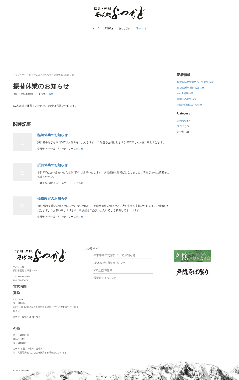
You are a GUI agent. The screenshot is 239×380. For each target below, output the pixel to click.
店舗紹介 (108, 28)
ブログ (180, 126)
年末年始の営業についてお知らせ (195, 82)
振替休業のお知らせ (52, 165)
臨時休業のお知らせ (52, 135)
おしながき (124, 28)
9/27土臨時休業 (185, 93)
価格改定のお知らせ (52, 198)
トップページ (20, 74)
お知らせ (47, 74)
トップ (95, 28)
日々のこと (141, 28)
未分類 (180, 131)
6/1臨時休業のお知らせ (189, 104)
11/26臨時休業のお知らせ (190, 87)
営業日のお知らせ (186, 99)
